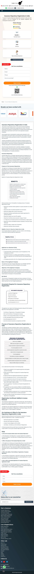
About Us (2, 542)
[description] (17, 79)
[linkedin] (7, 561)
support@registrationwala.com (8, 568)
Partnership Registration (5, 520)
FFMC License (3, 533)
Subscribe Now (29, 501)
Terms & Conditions (5, 548)
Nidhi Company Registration (6, 515)
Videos (2, 553)
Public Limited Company (5, 516)
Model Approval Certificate (6, 530)
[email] (17, 72)
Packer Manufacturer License (6, 529)
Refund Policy (3, 545)
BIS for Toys (3, 537)
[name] (17, 68)
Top (3, 571)
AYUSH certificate (4, 534)
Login (26, 5)
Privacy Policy (3, 544)
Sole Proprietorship (4, 518)
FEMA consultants (4, 535)
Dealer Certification (4, 526)
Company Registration (5, 510)
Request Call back (17, 83)
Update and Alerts (5, 5)
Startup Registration (5, 522)
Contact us (3, 556)
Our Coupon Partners (5, 549)
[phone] (17, 75)
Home (3, 101)
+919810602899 (9, 8)
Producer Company (4, 519)
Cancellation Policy (4, 547)
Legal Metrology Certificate (6, 531)
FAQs (2, 552)
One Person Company (5, 512)
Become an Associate (13, 5)
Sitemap (2, 555)
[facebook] (2, 561)
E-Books (2, 551)
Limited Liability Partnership (6, 514)
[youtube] (4, 561)
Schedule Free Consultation (17, 60)
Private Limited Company (6, 511)
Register (31, 5)
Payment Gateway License (6, 538)
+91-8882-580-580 (19, 8)
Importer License (4, 527)
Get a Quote (22, 5)
